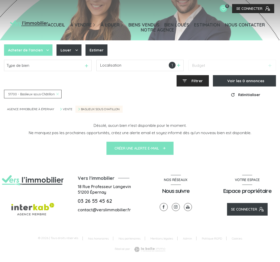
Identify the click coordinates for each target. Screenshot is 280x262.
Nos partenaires (130, 238)
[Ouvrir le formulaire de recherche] (193, 80)
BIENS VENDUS (143, 24)
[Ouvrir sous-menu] (94, 24)
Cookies (237, 238)
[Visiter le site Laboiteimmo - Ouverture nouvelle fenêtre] (148, 249)
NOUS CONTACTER (245, 24)
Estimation (207, 24)
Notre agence (157, 29)
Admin (187, 238)
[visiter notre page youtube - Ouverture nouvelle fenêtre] (188, 207)
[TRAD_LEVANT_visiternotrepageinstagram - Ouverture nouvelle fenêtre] (176, 207)
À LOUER (110, 24)
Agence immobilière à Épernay (30, 109)
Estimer (98, 50)
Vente (67, 109)
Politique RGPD (212, 238)
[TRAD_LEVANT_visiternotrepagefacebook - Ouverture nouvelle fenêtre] (164, 207)
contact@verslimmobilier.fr (104, 209)
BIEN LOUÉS (176, 24)
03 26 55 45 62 (95, 201)
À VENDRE (81, 24)
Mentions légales (161, 238)
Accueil (56, 24)
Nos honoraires (98, 238)
